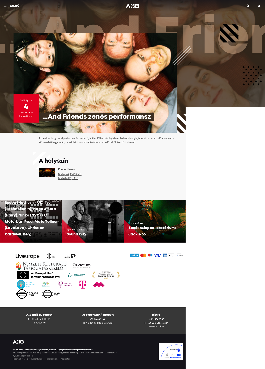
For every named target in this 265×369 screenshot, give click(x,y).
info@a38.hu (39, 322)
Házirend (17, 358)
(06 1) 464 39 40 (97, 319)
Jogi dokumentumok (33, 358)
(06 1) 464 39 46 (156, 319)
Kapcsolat (65, 358)
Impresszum (51, 358)
